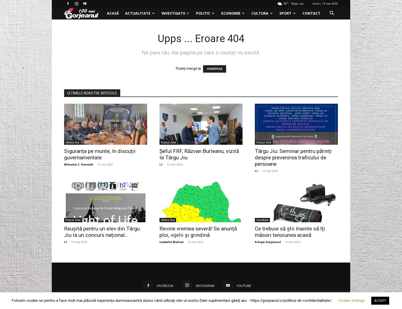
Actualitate (140, 13)
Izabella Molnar (171, 242)
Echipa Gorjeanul (268, 242)
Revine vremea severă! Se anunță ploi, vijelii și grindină (198, 232)
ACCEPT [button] (380, 301)
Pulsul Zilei (168, 142)
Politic (205, 13)
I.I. (161, 164)
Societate (262, 220)
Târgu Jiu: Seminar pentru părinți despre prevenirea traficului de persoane (293, 157)
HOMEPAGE (214, 69)
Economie (233, 13)
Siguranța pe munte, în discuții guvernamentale (100, 154)
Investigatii (175, 13)
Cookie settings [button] (351, 300)
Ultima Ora (72, 142)
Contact (311, 13)
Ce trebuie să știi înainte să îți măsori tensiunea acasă (290, 232)
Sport (287, 13)
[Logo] (84, 13)
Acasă (113, 13)
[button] (332, 13)
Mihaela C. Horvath (78, 164)
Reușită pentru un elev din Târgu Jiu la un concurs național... (102, 232)
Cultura (262, 13)
